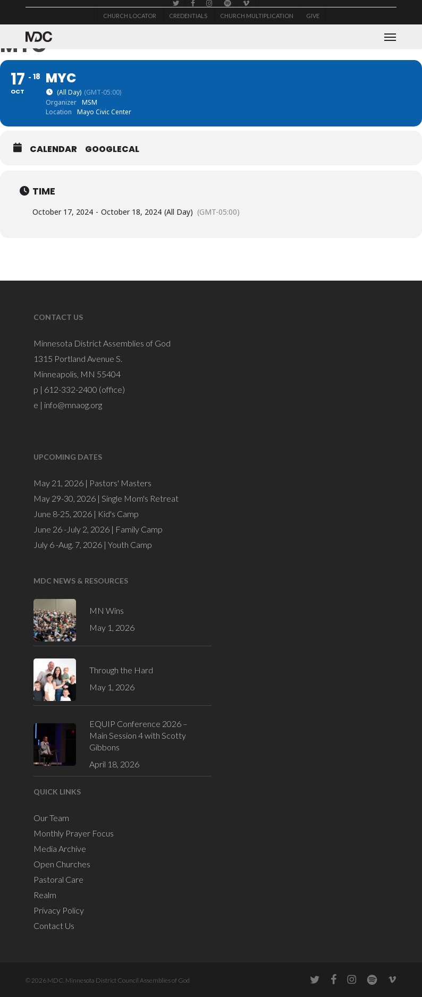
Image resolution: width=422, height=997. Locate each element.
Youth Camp (130, 544)
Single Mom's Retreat (140, 498)
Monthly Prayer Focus (73, 833)
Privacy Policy (58, 910)
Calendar (53, 149)
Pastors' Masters (120, 483)
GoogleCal (112, 149)
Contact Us (53, 925)
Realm (44, 895)
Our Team (51, 818)
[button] (390, 36)
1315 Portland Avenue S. (77, 358)
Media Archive (59, 848)
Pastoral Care (58, 879)
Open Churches (61, 864)
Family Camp (139, 529)
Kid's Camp (118, 514)
